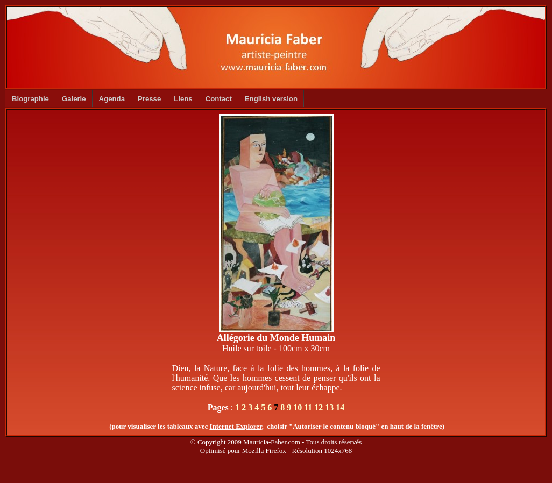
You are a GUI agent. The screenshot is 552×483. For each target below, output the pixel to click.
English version (271, 99)
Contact (219, 99)
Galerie (74, 99)
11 (308, 407)
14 (340, 407)
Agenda (112, 99)
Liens (183, 99)
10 (297, 407)
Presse (149, 99)
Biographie (30, 99)
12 (318, 407)
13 (329, 407)
